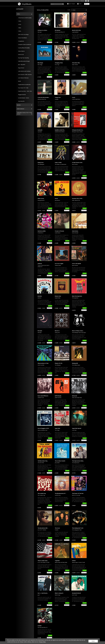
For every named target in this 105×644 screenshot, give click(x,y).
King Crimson (20, 67)
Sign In (70, 3)
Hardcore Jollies (42, 231)
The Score (57, 528)
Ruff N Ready (58, 395)
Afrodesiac (57, 30)
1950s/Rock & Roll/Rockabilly (24, 17)
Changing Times (59, 62)
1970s (19, 24)
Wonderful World (76, 593)
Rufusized (74, 395)
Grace (56, 198)
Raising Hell (75, 363)
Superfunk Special (76, 428)
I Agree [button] (93, 641)
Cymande (40, 130)
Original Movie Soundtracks (24, 84)
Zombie (39, 625)
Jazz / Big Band (21, 64)
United (73, 560)
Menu (87, 4)
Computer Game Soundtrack (24, 44)
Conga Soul (57, 97)
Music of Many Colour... (78, 330)
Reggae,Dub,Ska (21, 94)
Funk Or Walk (58, 162)
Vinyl (18, 14)
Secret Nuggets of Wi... (43, 428)
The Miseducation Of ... (60, 493)
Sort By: (69, 9)
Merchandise (20, 108)
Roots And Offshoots (43, 395)
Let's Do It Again (59, 263)
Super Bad (57, 428)
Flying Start (41, 162)
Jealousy (40, 263)
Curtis (73, 97)
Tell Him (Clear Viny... (43, 461)
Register (73, 3)
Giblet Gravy (41, 198)
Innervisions (75, 231)
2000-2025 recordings (23, 34)
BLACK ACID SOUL (76, 30)
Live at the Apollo (76, 263)
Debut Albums (21, 51)
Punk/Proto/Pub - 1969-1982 (24, 91)
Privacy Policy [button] (42, 641)
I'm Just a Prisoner (59, 231)
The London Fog (42, 493)
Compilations (20, 41)
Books (19, 105)
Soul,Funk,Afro (21, 101)
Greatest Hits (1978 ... (77, 198)
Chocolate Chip (76, 62)
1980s (19, 27)
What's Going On (59, 593)
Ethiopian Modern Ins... (78, 130)
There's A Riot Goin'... (43, 560)
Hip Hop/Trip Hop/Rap (23, 57)
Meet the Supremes (77, 296)
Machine (40, 296)
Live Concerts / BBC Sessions (24, 74)
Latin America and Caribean (24, 71)
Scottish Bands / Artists (23, 98)
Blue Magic (40, 62)
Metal (19, 81)
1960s (19, 21)
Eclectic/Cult (20, 54)
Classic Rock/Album (22, 37)
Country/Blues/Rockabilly (23, 47)
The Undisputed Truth (77, 528)
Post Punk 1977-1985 (22, 88)
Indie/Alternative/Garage (23, 61)
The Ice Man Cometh (60, 461)
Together (57, 560)
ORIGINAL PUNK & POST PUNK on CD (24, 113)
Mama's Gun (58, 296)
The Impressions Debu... (78, 461)
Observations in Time (43, 363)
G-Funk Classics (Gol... (77, 162)
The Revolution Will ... (43, 528)
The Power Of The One (77, 493)
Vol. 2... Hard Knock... (43, 593)
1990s (19, 31)
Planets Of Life (58, 363)
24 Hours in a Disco (42, 30)
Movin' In (57, 330)
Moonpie (40, 330)
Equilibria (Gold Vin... (60, 130)
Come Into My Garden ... (44, 97)
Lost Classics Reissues (23, 77)
